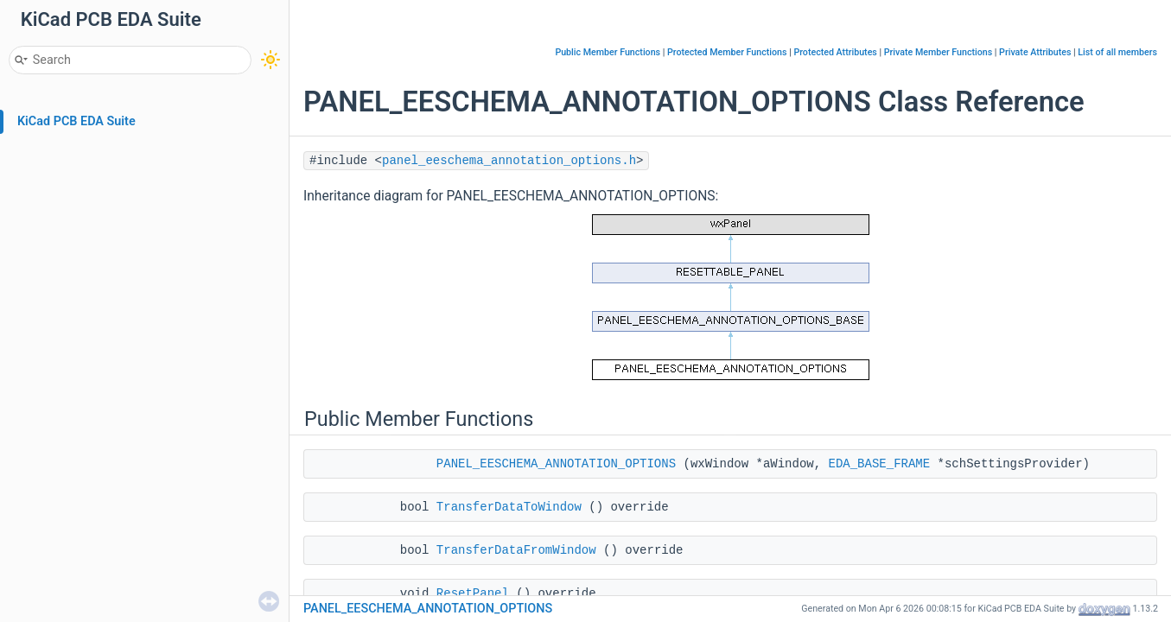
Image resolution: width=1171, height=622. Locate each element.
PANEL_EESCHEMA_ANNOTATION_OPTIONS (556, 464)
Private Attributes (1035, 52)
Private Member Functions (938, 52)
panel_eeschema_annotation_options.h (509, 161)
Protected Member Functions (727, 52)
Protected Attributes (834, 52)
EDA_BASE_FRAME (880, 464)
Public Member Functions (607, 52)
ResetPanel (472, 593)
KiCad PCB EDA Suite (76, 121)
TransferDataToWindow (509, 507)
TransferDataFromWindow (516, 550)
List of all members (1117, 52)
